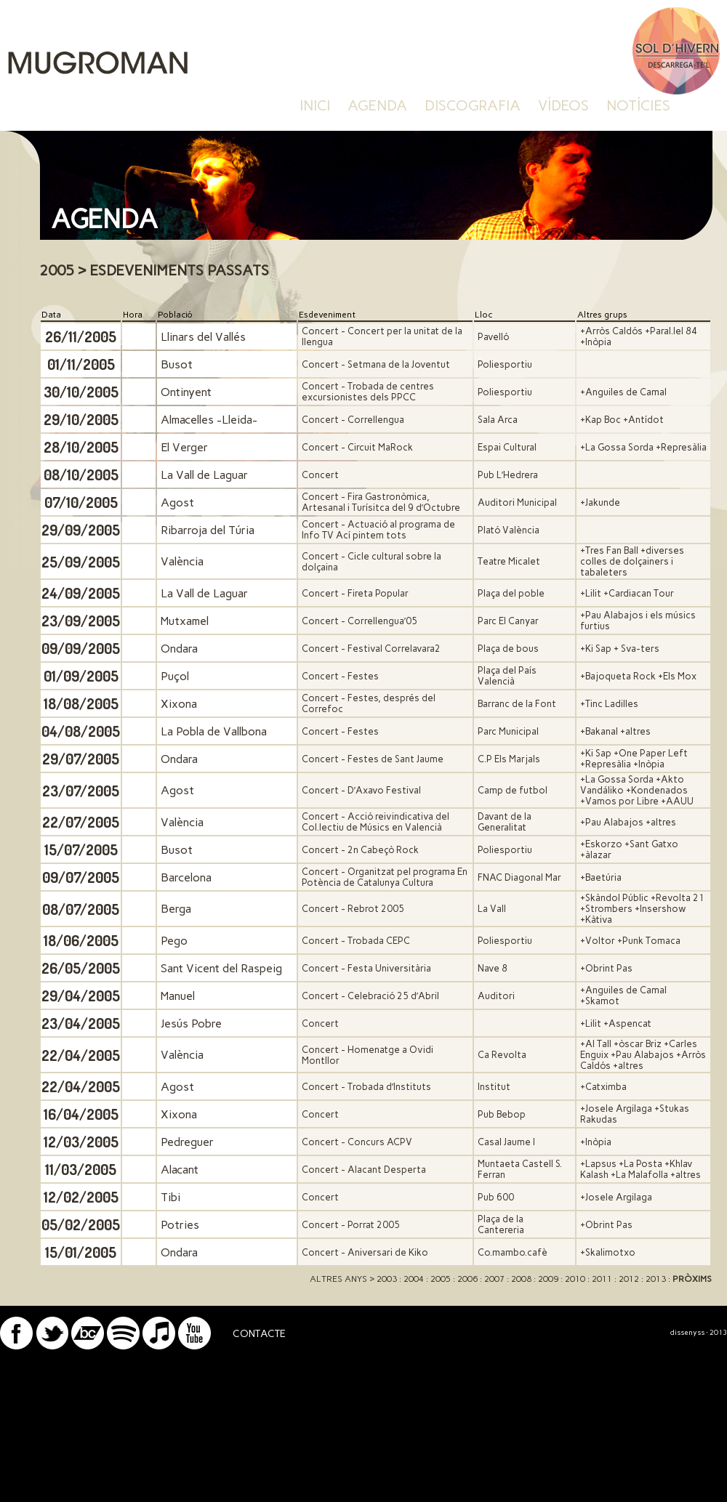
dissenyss (687, 1332)
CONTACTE (259, 1334)
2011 (602, 1279)
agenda (377, 105)
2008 (521, 1279)
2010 (575, 1279)
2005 (440, 1279)
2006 (467, 1279)
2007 (494, 1279)
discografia (473, 105)
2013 (656, 1279)
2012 (629, 1279)
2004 (413, 1279)
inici (315, 105)
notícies (638, 105)
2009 (548, 1279)
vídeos (563, 105)
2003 (387, 1279)
